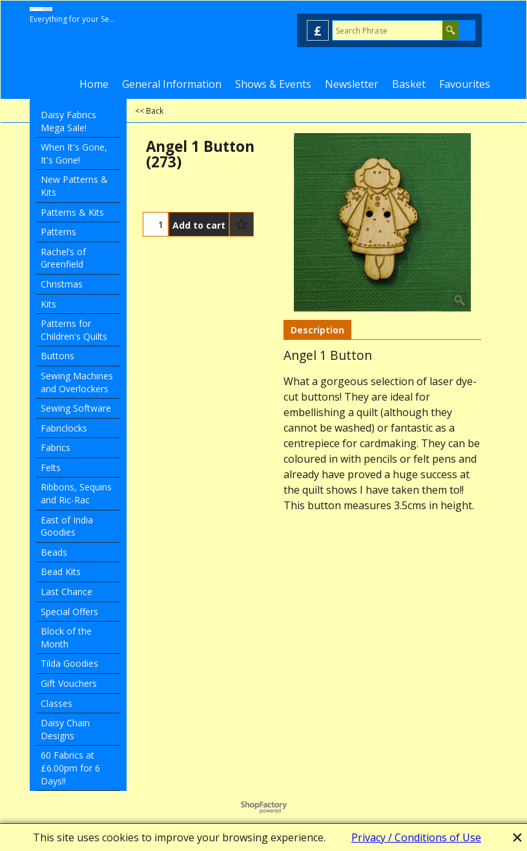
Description (317, 330)
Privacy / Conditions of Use (416, 837)
